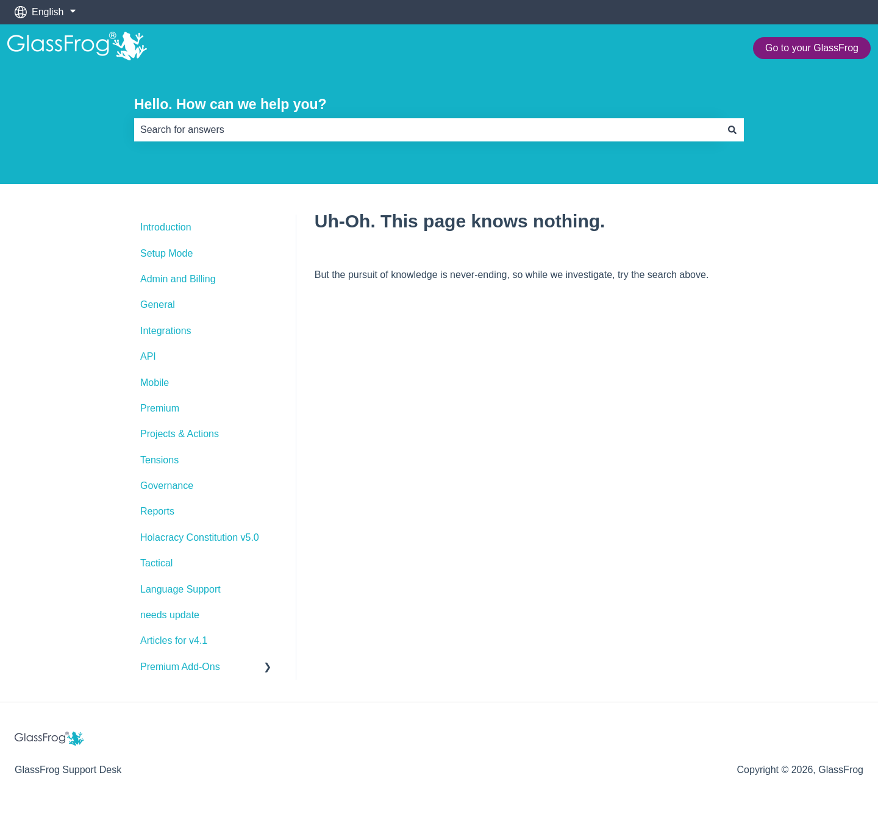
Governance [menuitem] (166, 485)
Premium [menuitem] (159, 408)
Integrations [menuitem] (165, 331)
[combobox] (427, 129)
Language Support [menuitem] (180, 589)
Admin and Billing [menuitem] (178, 279)
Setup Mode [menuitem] (166, 253)
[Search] (732, 129)
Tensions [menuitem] (159, 460)
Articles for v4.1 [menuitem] (173, 640)
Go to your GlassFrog (811, 48)
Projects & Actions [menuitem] (179, 434)
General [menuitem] (157, 304)
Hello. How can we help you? (230, 104)
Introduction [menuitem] (165, 227)
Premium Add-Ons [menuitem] (180, 666)
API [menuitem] (148, 356)
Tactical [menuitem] (156, 563)
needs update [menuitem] (169, 615)
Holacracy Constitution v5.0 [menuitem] (199, 537)
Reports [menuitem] (157, 511)
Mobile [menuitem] (154, 382)
